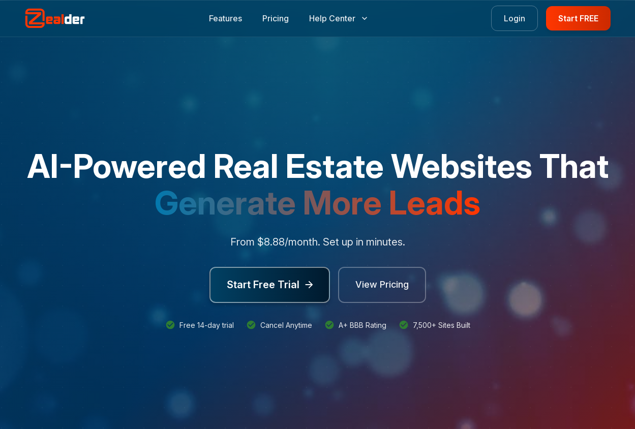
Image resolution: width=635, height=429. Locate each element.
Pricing (275, 18)
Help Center (338, 18)
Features (225, 18)
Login (514, 18)
